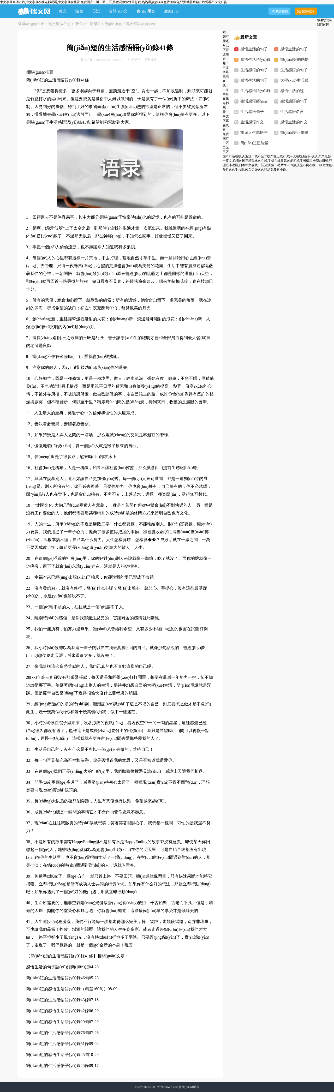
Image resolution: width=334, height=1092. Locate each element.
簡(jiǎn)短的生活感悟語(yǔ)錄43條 (57, 1000)
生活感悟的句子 (294, 70)
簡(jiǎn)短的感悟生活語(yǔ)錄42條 (57, 1011)
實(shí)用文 (146, 11)
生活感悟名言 (292, 112)
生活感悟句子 (252, 112)
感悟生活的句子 (294, 49)
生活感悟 (93, 24)
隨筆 (79, 11)
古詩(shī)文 (118, 11)
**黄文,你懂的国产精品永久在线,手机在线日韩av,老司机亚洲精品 (267, 161)
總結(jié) (171, 11)
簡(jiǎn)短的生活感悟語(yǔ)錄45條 (57, 1065)
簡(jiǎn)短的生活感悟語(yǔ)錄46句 (57, 978)
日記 (96, 11)
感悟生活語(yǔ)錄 (255, 59)
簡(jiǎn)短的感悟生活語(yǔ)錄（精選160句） (67, 989)
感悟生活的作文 (294, 122)
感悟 (78, 24)
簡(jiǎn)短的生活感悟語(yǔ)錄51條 (57, 1043)
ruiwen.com (171, 1087)
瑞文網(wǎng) (59, 24)
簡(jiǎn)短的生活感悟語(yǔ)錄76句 (57, 1032)
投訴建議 (308, 11)
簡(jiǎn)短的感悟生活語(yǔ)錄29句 (57, 1021)
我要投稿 (282, 11)
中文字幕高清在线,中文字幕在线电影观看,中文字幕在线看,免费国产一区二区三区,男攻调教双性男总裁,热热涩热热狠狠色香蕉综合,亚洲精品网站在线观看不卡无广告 (113, 2)
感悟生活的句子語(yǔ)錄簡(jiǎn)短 (57, 967)
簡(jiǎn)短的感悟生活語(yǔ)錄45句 (57, 1054)
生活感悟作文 (252, 122)
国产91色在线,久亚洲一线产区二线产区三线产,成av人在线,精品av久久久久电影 (277, 156)
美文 (63, 11)
